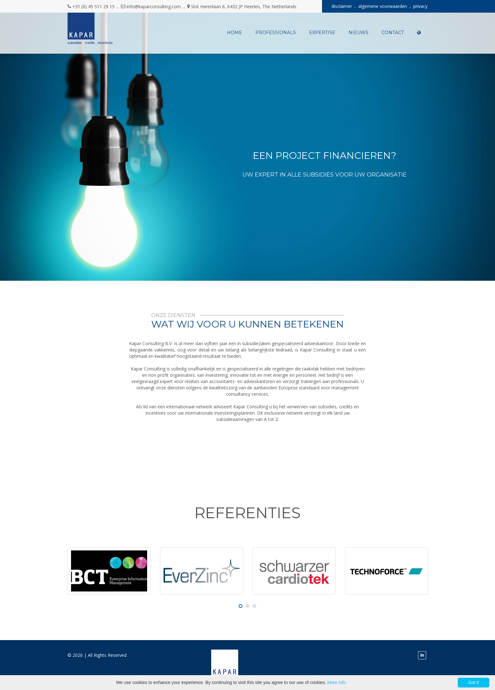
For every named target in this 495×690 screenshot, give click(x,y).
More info (336, 682)
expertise (322, 33)
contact (393, 33)
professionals (275, 33)
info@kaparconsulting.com (154, 6)
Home (234, 33)
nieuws (358, 33)
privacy (420, 6)
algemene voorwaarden (382, 6)
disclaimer (341, 6)
